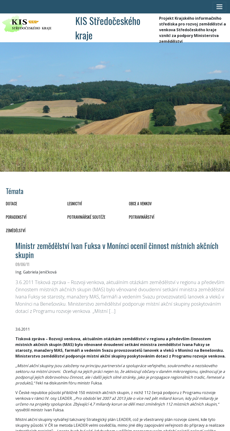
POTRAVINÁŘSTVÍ (141, 217)
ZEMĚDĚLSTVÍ (15, 230)
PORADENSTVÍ (16, 217)
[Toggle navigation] (219, 7)
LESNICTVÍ (74, 203)
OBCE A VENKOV (140, 203)
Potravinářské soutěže (86, 217)
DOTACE (11, 203)
